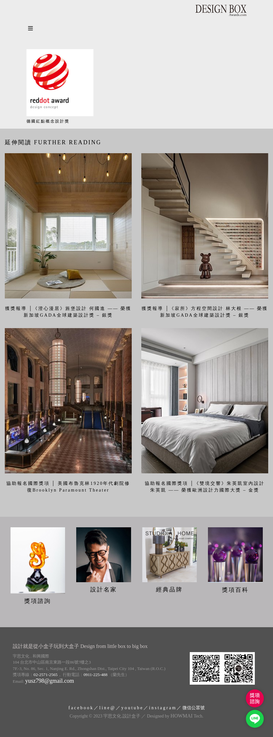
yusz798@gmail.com (49, 681)
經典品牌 (169, 589)
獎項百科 (235, 590)
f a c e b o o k (80, 707)
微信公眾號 (193, 707)
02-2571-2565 (45, 674)
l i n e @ (106, 707)
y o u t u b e (131, 707)
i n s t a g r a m (162, 707)
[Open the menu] (136, 28)
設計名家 (103, 589)
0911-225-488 (95, 674)
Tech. (187, 716)
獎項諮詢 (37, 601)
